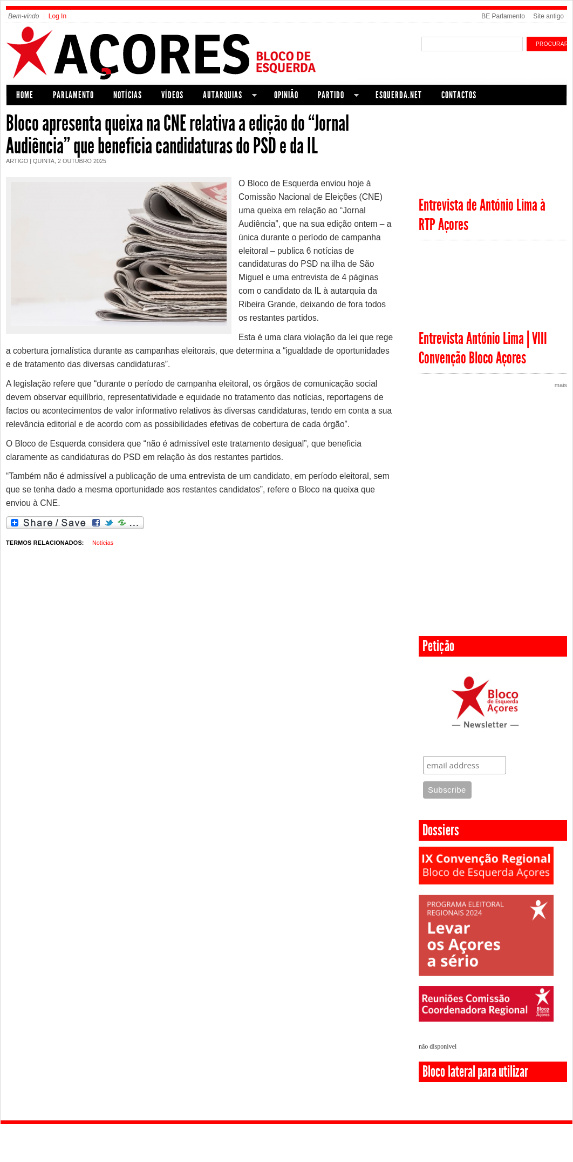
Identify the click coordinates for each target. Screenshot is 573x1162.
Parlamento (73, 95)
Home (24, 95)
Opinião (286, 95)
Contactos (458, 95)
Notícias (127, 95)
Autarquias (225, 96)
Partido (333, 96)
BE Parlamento (503, 16)
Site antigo (548, 16)
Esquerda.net (399, 95)
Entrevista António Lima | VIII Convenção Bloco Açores (483, 348)
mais (561, 385)
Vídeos (172, 95)
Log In (57, 16)
